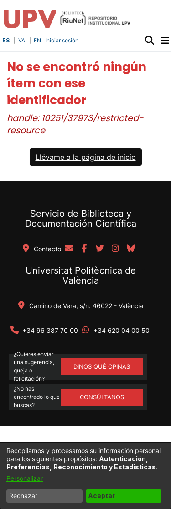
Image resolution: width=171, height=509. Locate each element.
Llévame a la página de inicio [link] (86, 157)
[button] (149, 40)
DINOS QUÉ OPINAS (101, 366)
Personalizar (24, 478)
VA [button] (21, 40)
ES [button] (6, 40)
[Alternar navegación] (165, 40)
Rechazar (23, 495)
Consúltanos (102, 397)
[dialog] (85, 475)
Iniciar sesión (62, 40)
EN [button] (37, 40)
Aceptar (101, 495)
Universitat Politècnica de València (81, 275)
